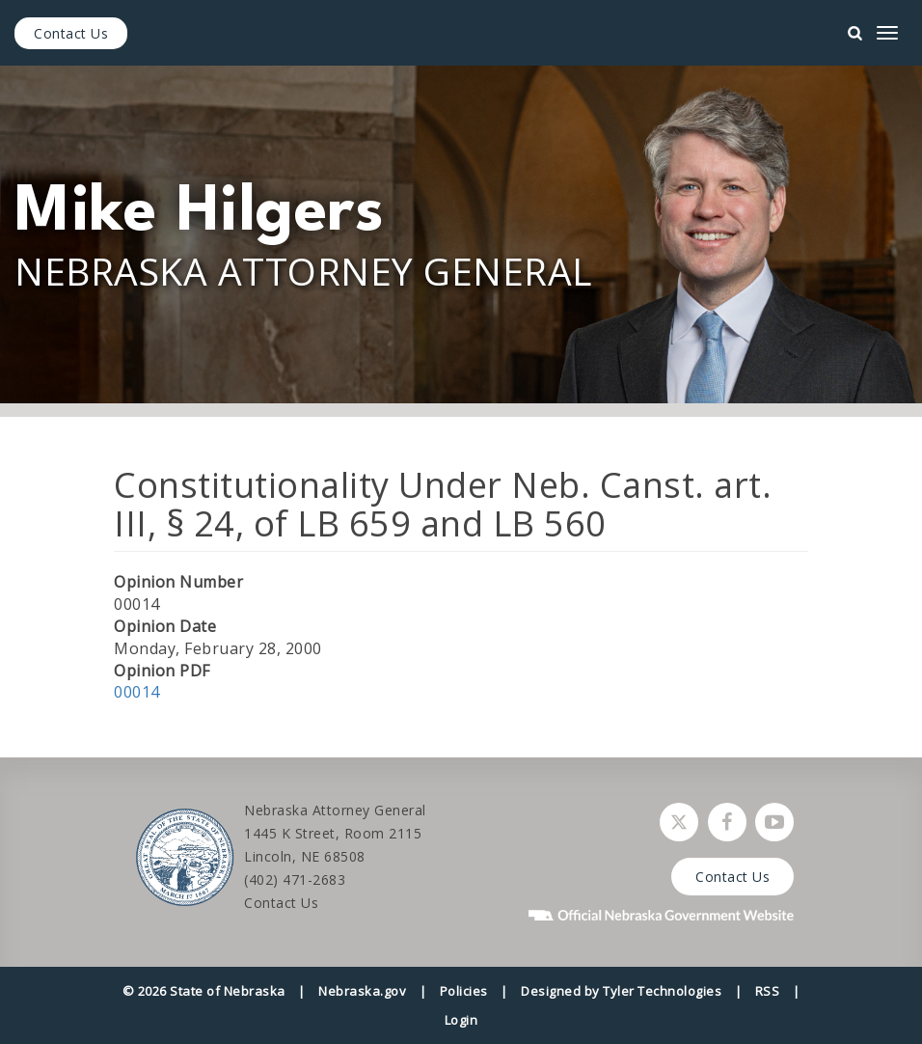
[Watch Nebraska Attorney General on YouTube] (774, 822)
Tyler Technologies (662, 991)
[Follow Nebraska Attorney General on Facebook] (727, 822)
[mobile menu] (887, 32)
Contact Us (71, 33)
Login (461, 1020)
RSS (767, 991)
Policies (464, 991)
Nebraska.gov (362, 991)
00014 (137, 691)
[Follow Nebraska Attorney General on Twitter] (679, 822)
